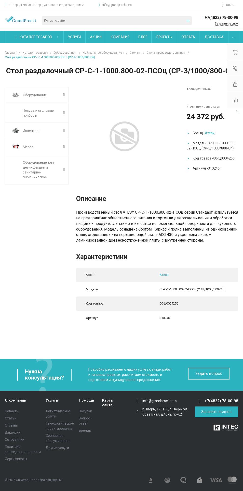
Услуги (52, 400)
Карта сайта (107, 402)
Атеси (210, 133)
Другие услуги (57, 448)
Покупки (85, 411)
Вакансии (12, 432)
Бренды (85, 430)
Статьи (10, 418)
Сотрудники (14, 440)
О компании (15, 400)
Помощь (86, 400)
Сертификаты (16, 459)
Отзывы (11, 425)
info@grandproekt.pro (117, 5)
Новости (11, 411)
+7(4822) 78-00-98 (221, 17)
